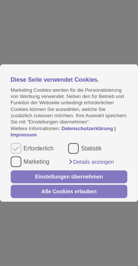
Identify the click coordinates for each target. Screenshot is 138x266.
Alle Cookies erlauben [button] (68, 191)
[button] (91, 162)
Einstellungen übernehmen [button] (69, 177)
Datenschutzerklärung (87, 128)
